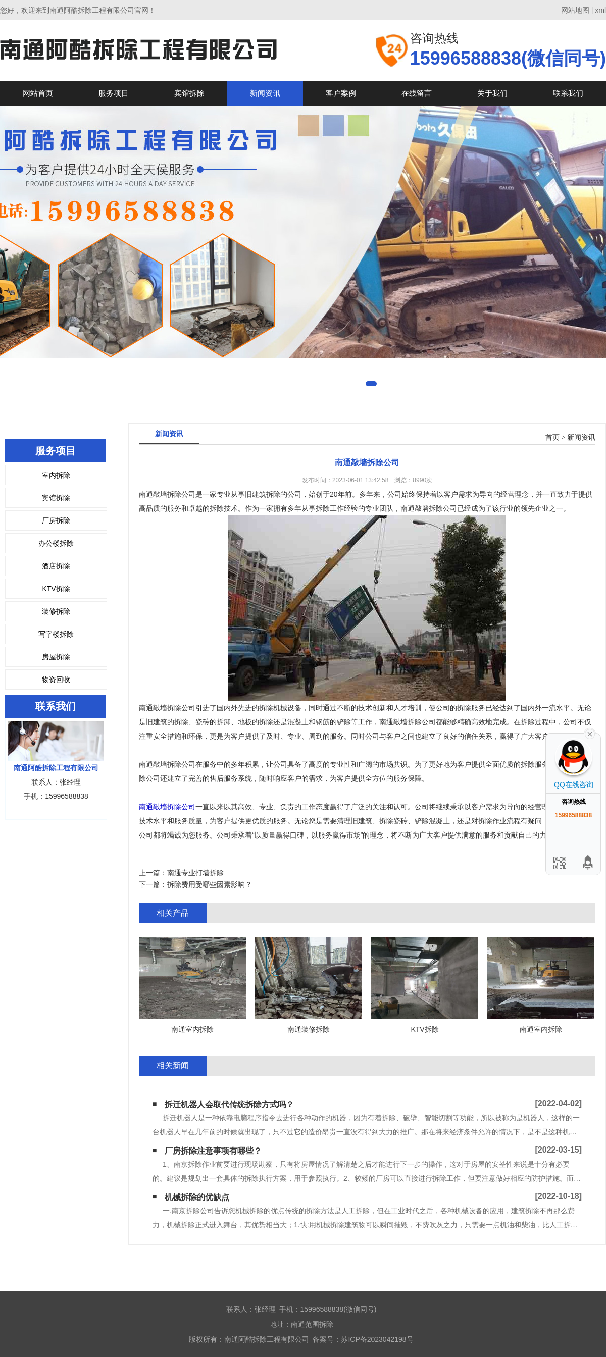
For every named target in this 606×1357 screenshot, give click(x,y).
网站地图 (575, 10)
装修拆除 (56, 611)
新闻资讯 (265, 93)
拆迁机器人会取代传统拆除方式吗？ (229, 1104)
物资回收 (56, 679)
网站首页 (38, 93)
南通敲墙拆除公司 (167, 807)
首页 (552, 437)
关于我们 (492, 93)
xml (600, 10)
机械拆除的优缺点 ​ (198, 1197)
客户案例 (341, 93)
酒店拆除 (56, 566)
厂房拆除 (56, 520)
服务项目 (113, 93)
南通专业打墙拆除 (195, 873)
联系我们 (568, 93)
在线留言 (416, 93)
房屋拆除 (56, 657)
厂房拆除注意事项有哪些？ (213, 1150)
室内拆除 (56, 475)
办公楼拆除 (56, 543)
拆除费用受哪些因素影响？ (209, 884)
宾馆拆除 (189, 93)
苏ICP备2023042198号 (377, 1339)
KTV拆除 (56, 589)
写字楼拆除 (56, 634)
